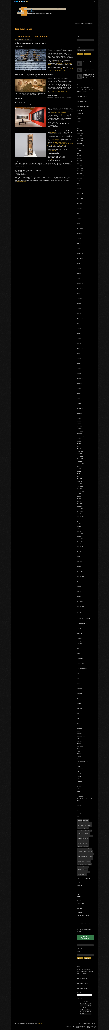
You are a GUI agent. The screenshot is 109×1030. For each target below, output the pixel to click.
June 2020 (79, 303)
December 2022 (80, 228)
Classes (78, 681)
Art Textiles (79, 646)
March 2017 (79, 401)
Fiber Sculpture (80, 711)
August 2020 (79, 298)
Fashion (78, 706)
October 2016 (79, 413)
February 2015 (80, 451)
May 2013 (79, 498)
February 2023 (80, 223)
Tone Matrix (79, 908)
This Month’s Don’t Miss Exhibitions (31, 37)
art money (79, 641)
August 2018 (79, 358)
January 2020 (79, 316)
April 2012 (79, 528)
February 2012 (80, 533)
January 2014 (79, 483)
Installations (79, 728)
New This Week (80, 746)
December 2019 (80, 318)
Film (78, 713)
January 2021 (79, 285)
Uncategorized (80, 796)
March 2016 (79, 426)
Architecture (79, 628)
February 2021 (80, 283)
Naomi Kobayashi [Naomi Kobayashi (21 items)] (81, 864)
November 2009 (80, 601)
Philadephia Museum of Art (82, 761)
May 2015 (79, 443)
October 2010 (79, 573)
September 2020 (80, 296)
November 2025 (80, 140)
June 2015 (79, 441)
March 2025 (79, 160)
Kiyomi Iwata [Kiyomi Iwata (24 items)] (80, 846)
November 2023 (80, 200)
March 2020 (79, 311)
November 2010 (80, 571)
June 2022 (79, 243)
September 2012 (80, 516)
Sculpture (79, 776)
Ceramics (79, 676)
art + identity (79, 633)
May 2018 (79, 366)
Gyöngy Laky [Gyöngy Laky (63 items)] (86, 828)
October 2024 (79, 173)
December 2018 (80, 348)
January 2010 (79, 596)
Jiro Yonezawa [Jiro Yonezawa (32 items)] (85, 838)
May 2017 (79, 396)
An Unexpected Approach (82, 623)
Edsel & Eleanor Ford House (21, 75)
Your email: (79, 47)
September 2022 (80, 235)
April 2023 (79, 218)
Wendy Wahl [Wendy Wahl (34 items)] (84, 874)
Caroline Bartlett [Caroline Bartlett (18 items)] (80, 825)
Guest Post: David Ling (81, 94)
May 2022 (79, 245)
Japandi (78, 731)
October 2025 (79, 143)
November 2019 (80, 321)
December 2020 (80, 288)
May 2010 (79, 586)
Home (88, 26)
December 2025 (80, 138)
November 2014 (80, 458)
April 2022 (79, 248)
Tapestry (78, 783)
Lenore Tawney (53, 132)
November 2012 (80, 511)
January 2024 (79, 195)
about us (78, 84)
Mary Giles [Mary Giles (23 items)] (91, 856)
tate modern (79, 786)
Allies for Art (79, 621)
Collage (78, 683)
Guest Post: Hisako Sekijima (82, 99)
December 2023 (80, 198)
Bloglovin (79, 118)
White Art (79, 805)
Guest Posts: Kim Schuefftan (79, 23)
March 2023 (79, 220)
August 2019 (79, 328)
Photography (79, 763)
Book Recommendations (82, 668)
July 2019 (79, 331)
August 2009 (79, 608)
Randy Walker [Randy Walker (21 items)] (85, 866)
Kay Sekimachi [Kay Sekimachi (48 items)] (85, 843)
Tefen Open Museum (19, 99)
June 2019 (79, 333)
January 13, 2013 (19, 39)
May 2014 (79, 473)
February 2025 (80, 163)
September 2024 (80, 175)
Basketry (78, 661)
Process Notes (80, 773)
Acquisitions (79, 616)
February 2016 (80, 428)
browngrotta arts (80, 882)
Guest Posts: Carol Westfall (82, 101)
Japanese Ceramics (81, 736)
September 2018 (80, 356)
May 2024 (79, 185)
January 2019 (79, 346)
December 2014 (80, 456)
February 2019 (80, 343)
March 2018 (79, 371)
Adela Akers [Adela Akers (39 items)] (80, 820)
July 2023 (79, 210)
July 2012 (79, 521)
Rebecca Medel (51, 64)
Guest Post (79, 721)
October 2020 (79, 293)
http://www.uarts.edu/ (54, 139)
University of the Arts (52, 150)
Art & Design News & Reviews (83, 915)
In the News (79, 726)
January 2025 (79, 165)
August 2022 (79, 238)
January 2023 (79, 225)
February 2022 (80, 253)
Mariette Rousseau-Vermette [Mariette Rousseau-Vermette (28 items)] (82, 856)
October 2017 (79, 383)
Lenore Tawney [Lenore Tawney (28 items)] (88, 848)
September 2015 (80, 436)
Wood (78, 810)
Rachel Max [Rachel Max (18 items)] (80, 866)
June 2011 (79, 553)
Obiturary (79, 753)
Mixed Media (79, 741)
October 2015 (79, 433)
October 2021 (79, 263)
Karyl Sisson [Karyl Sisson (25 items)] (80, 843)
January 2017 (79, 406)
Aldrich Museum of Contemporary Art (84, 618)
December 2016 (80, 408)
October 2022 (79, 233)
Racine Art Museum (19, 44)
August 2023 (79, 208)
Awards (78, 653)
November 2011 (80, 541)
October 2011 (79, 543)
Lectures (78, 738)
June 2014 (79, 471)
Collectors (79, 686)
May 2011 (79, 556)
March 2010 (79, 591)
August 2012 (79, 518)
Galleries (78, 716)
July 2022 (79, 240)
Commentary (79, 688)
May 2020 (79, 306)
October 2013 (79, 488)
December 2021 (80, 258)
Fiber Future (79, 708)
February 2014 (80, 481)
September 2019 (80, 326)
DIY (77, 698)
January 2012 (79, 536)
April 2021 (79, 278)
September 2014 (80, 463)
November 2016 (80, 411)
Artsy (78, 116)
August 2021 (79, 268)
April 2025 (79, 158)
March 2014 (79, 478)
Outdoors (79, 756)
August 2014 (79, 466)
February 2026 (80, 133)
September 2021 (80, 265)
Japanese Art (79, 733)
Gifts (78, 718)
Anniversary (79, 626)
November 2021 (80, 260)
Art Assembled (80, 636)
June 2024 (79, 183)
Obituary (78, 751)
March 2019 (79, 341)
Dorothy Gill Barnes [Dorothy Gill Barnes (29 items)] (88, 825)
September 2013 (80, 491)
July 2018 (79, 361)
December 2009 (80, 598)
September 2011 (80, 546)
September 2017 (80, 386)
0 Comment (30, 39)
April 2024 (79, 188)
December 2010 (80, 568)
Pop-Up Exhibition (80, 768)
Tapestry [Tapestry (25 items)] (79, 874)
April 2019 (79, 338)
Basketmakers (80, 658)
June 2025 (79, 153)
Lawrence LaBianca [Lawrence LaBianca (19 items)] (81, 848)
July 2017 (79, 391)
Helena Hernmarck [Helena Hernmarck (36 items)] (88, 830)
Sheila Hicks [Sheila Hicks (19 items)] (80, 869)
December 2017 (80, 378)
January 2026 (79, 135)
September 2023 (80, 205)
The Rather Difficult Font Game (83, 906)
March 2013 (79, 503)
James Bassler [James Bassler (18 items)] (87, 833)
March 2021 (79, 280)
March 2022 (79, 250)
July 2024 (79, 180)
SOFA (78, 778)
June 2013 (79, 496)
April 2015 (79, 446)
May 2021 (79, 275)
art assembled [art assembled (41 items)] (85, 820)
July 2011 (79, 551)
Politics (78, 766)
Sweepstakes (79, 781)
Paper (78, 758)
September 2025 (80, 145)
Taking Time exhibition (81, 927)
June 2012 (79, 523)
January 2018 (79, 376)
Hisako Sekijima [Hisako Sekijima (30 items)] (80, 833)
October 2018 (79, 353)
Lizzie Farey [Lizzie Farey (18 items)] (90, 851)
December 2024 (80, 168)
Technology (79, 788)
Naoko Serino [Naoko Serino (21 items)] (88, 861)
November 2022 (80, 230)
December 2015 (80, 431)
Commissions (79, 693)
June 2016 (79, 421)
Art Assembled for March (87, 61)
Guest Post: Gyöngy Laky (82, 96)
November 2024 (80, 170)
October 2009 (79, 603)
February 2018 (80, 373)
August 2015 (79, 438)
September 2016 (80, 416)
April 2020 (79, 308)
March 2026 (79, 130)
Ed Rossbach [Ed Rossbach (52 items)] (80, 828)
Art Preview (79, 643)
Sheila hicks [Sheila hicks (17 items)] (85, 869)
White (78, 803)
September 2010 (80, 576)
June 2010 (79, 583)
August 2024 (79, 178)
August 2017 (79, 388)
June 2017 (79, 393)
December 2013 (80, 486)
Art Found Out (80, 113)
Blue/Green (79, 666)
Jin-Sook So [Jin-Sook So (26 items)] (80, 838)
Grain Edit (79, 121)
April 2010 (79, 588)
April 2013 (79, 501)
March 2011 (79, 561)
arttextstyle (24, 39)
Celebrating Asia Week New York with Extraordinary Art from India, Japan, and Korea (88, 75)
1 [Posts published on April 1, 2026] (83, 1005)
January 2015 (79, 453)
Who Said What (80, 808)
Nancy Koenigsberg (61, 63)
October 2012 (79, 513)
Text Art (78, 791)
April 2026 (79, 128)
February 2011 (80, 563)
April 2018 (79, 368)
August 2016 (79, 418)
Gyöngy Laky (69, 63)
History (78, 723)
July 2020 (79, 301)
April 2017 (79, 398)
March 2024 (79, 190)
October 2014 (79, 461)
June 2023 (79, 213)
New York (79, 748)
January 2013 (79, 506)
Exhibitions (79, 703)
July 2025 (79, 150)
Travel (78, 793)
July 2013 (79, 493)
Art (77, 631)
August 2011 (79, 548)
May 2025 (79, 155)
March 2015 (79, 448)
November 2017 (80, 381)
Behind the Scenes (80, 663)
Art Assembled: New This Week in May (84, 87)
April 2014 (79, 476)
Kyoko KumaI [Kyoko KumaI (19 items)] (85, 846)
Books (78, 671)
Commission (79, 691)
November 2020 (80, 291)
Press (78, 771)
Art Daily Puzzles (80, 903)
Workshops (79, 813)
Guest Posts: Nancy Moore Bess (90, 23)
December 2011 (80, 538)
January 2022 (79, 255)
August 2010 (79, 578)
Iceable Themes (40, 1023)
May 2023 (79, 215)
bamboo (78, 656)
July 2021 (79, 270)
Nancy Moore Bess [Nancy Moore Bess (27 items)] (81, 861)
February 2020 (80, 313)
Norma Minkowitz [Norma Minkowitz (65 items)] (88, 864)
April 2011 (79, 558)
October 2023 (79, 203)
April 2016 (79, 423)
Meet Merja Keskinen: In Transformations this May (88, 69)
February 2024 (80, 193)
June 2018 (79, 363)
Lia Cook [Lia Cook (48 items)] (85, 851)
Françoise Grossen (57, 61)
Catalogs (78, 673)
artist (78, 648)
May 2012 (79, 526)
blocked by (85, 937)
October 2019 (79, 323)
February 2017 (80, 403)
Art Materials (79, 638)
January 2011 (79, 566)
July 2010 (79, 581)
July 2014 (79, 468)
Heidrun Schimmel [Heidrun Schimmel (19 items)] (81, 830)
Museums (79, 743)
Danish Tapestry (80, 696)
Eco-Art (78, 701)
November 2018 (80, 351)
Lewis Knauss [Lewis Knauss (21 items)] (80, 851)
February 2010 (80, 593)
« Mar (78, 1017)
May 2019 (79, 336)
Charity (78, 678)
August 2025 (79, 148)
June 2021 (79, 273)
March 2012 (79, 531)
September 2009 (80, 606)
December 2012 (80, 508)
